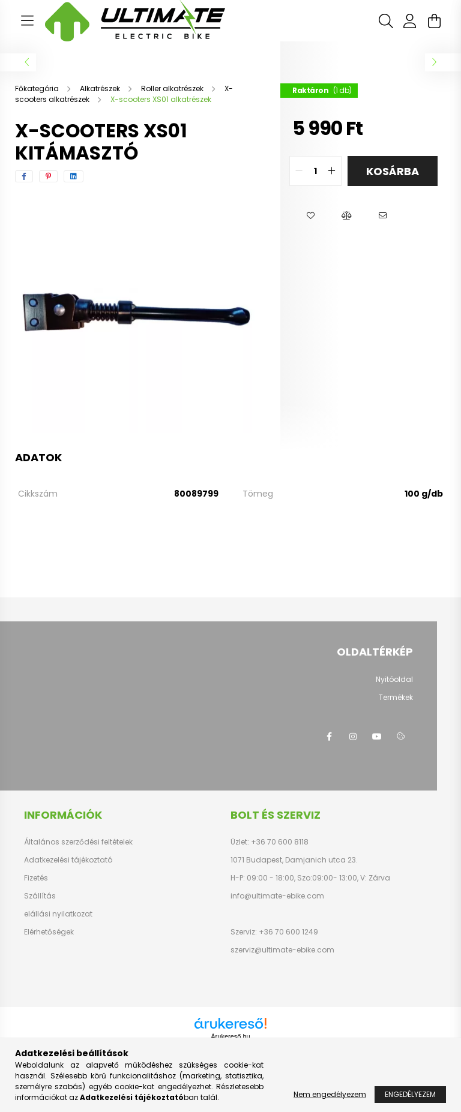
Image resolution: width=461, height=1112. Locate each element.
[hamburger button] (27, 21)
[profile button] (410, 21)
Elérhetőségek (49, 932)
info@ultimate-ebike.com (277, 896)
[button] (310, 216)
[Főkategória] (38, 88)
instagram (353, 737)
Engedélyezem (410, 1094)
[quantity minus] (299, 171)
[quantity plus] (332, 171)
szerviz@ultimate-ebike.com (282, 950)
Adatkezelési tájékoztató (68, 860)
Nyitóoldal (394, 679)
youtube (377, 737)
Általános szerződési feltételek (78, 842)
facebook (329, 737)
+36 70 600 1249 (287, 932)
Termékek (396, 697)
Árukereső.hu (230, 1036)
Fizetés (36, 878)
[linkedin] (73, 176)
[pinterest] (48, 176)
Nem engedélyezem (330, 1094)
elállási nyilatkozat (58, 914)
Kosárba (392, 171)
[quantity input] (315, 171)
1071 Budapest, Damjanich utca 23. (294, 860)
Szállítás (40, 896)
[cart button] (434, 21)
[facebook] (24, 176)
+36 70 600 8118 (279, 842)
